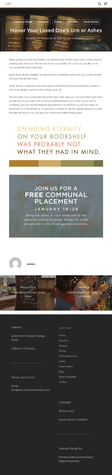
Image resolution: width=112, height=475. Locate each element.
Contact (63, 382)
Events (58, 22)
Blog (61, 371)
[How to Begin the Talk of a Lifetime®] (84, 293)
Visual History (66, 366)
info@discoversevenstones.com (30, 389)
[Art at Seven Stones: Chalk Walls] (28, 293)
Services (63, 346)
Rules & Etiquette (67, 377)
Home (62, 335)
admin (32, 38)
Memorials (72, 22)
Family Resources (68, 356)
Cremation (43, 22)
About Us (63, 340)
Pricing (62, 351)
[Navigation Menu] (105, 3)
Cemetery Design (23, 22)
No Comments (75, 38)
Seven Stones (90, 22)
